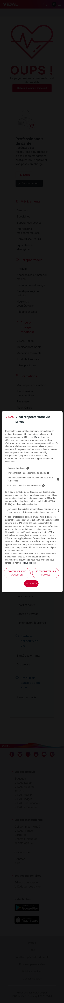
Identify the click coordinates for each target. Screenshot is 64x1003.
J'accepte (31, 583)
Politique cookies (28, 563)
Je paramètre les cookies (45, 573)
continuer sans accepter (17, 573)
